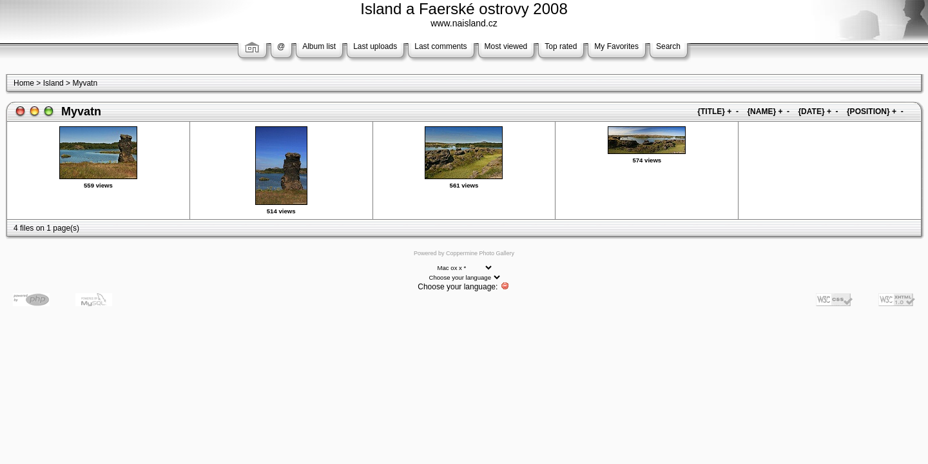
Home (24, 83)
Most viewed (506, 46)
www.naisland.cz (464, 23)
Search (668, 46)
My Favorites (616, 46)
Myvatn (84, 83)
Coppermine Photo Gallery (480, 253)
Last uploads (375, 46)
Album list (319, 46)
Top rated (561, 46)
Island (53, 83)
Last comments (440, 46)
